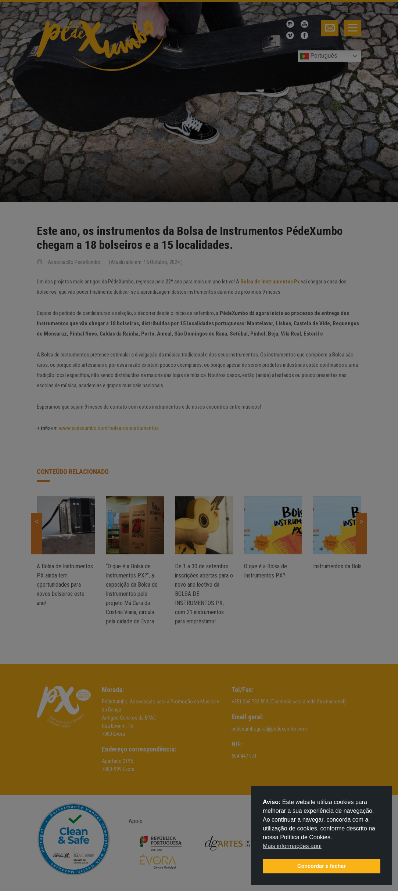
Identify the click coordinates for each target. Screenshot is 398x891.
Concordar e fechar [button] (321, 866)
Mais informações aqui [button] (292, 846)
